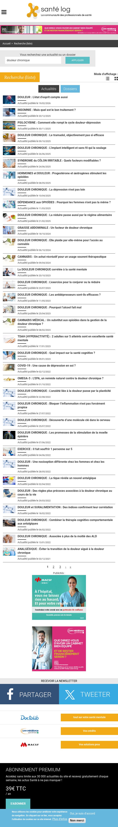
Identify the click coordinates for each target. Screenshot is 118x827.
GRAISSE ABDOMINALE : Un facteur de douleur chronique (55, 227)
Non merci (77, 820)
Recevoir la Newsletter (59, 681)
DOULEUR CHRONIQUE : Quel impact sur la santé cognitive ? (56, 353)
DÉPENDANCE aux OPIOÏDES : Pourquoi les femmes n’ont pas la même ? (64, 202)
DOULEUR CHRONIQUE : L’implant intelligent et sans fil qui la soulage (62, 148)
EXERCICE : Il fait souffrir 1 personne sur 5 (45, 449)
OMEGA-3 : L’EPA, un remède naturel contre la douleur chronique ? (60, 378)
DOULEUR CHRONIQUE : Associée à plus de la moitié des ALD (57, 536)
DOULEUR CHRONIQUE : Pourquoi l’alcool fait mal (49, 307)
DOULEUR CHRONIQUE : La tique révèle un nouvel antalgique (57, 478)
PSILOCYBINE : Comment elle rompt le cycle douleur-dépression (59, 122)
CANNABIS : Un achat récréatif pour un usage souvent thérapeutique (62, 256)
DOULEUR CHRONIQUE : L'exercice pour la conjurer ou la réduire (59, 282)
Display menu (3, 11)
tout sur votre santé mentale (89, 717)
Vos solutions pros (89, 744)
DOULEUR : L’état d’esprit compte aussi (43, 97)
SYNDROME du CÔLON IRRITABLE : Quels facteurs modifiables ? (59, 160)
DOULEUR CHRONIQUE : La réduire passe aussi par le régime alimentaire (65, 215)
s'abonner (18, 803)
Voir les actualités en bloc (116, 78)
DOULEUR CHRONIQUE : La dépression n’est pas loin (51, 189)
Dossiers (70, 89)
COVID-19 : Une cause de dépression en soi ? (47, 365)
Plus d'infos (59, 819)
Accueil (6, 43)
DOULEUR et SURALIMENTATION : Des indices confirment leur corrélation (65, 507)
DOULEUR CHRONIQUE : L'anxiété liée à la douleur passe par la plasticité (64, 391)
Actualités (50, 88)
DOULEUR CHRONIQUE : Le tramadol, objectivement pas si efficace (61, 135)
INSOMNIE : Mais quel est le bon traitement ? (47, 110)
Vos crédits (89, 730)
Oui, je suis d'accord (82, 813)
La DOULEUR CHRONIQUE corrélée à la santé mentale (52, 269)
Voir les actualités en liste (107, 78)
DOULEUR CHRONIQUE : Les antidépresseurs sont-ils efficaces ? (59, 294)
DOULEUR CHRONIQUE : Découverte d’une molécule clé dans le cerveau (64, 420)
